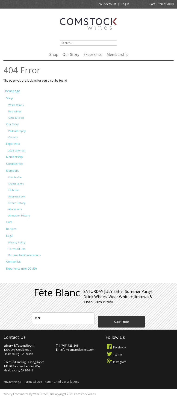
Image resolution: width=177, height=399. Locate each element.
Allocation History (19, 215)
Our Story (70, 54)
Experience (92, 54)
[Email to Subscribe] (63, 318)
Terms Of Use (16, 249)
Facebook (116, 347)
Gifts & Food (16, 117)
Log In (125, 4)
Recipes (11, 229)
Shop (53, 54)
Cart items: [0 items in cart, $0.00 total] (161, 4)
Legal (9, 236)
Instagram (116, 362)
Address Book (16, 196)
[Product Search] (88, 43)
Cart (9, 222)
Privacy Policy (16, 242)
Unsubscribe (14, 164)
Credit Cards (16, 183)
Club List (13, 190)
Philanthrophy (17, 131)
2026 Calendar (17, 150)
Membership (117, 54)
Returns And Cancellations (24, 255)
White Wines (16, 105)
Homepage (11, 91)
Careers (13, 137)
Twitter (114, 355)
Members (12, 171)
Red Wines (14, 111)
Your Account (107, 4)
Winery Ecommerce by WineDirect (25, 394)
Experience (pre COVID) (21, 269)
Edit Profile (15, 177)
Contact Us (13, 262)
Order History (16, 203)
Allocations (15, 209)
